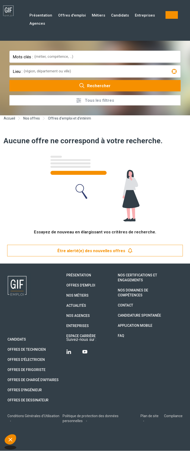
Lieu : (18, 71)
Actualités (76, 306)
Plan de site (150, 416)
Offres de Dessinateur (27, 400)
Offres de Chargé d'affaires (33, 380)
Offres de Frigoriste (26, 370)
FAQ (121, 336)
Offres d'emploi (72, 16)
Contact (125, 305)
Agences (37, 24)
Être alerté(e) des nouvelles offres (95, 250)
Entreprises (145, 16)
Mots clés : (23, 56)
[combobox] (106, 56)
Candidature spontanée (139, 315)
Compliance (173, 416)
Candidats (120, 16)
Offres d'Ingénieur (24, 390)
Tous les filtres (95, 100)
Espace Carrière (81, 336)
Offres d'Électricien (26, 360)
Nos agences (78, 316)
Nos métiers (77, 295)
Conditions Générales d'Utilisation (33, 416)
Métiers (98, 16)
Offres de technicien (26, 349)
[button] (10, 443)
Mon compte (172, 15)
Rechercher (95, 85)
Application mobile (135, 326)
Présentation (40, 16)
